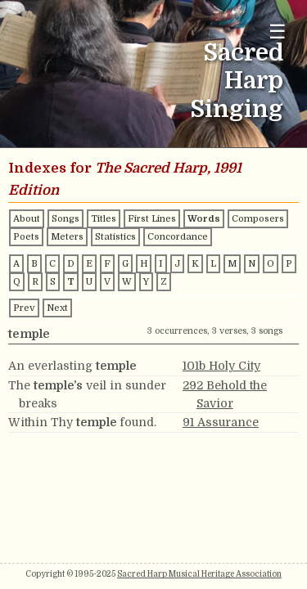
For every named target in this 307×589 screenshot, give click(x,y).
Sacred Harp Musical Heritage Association (199, 573)
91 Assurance (221, 422)
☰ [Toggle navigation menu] (278, 31)
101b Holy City (221, 365)
